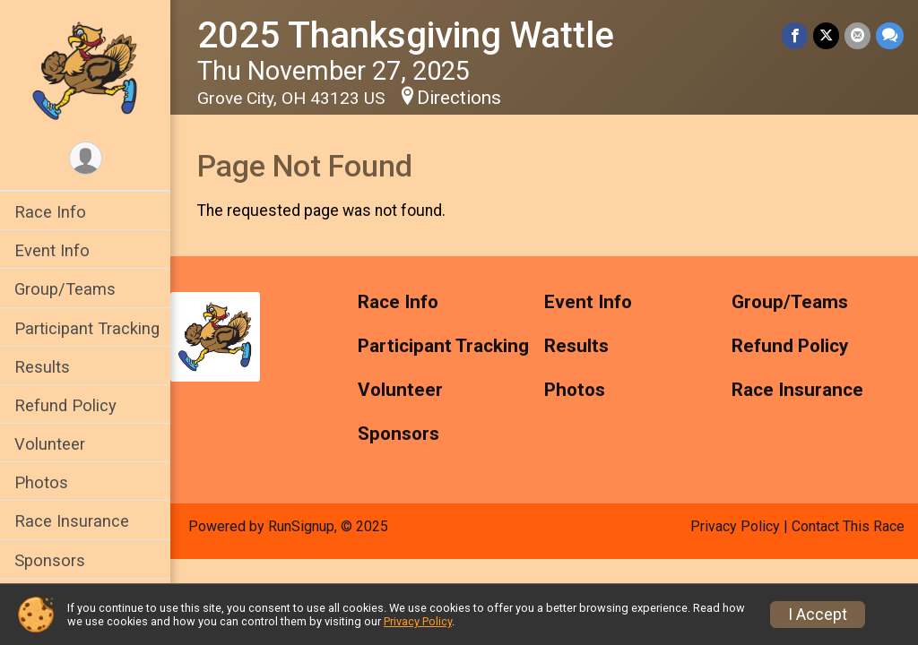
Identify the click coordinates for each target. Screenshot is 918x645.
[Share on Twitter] (826, 35)
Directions (459, 97)
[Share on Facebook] (795, 35)
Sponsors (49, 560)
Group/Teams (65, 289)
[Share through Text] (890, 35)
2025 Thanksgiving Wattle (405, 35)
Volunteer (49, 443)
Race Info (50, 211)
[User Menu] (85, 158)
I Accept (817, 615)
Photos (41, 482)
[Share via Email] (857, 35)
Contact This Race (848, 526)
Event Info (52, 250)
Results (42, 366)
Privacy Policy (735, 526)
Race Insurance (71, 521)
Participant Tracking (87, 328)
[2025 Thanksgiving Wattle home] (84, 69)
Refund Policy (65, 405)
